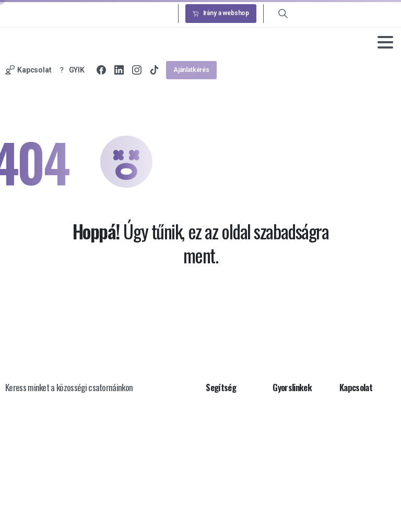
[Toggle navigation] (385, 42)
